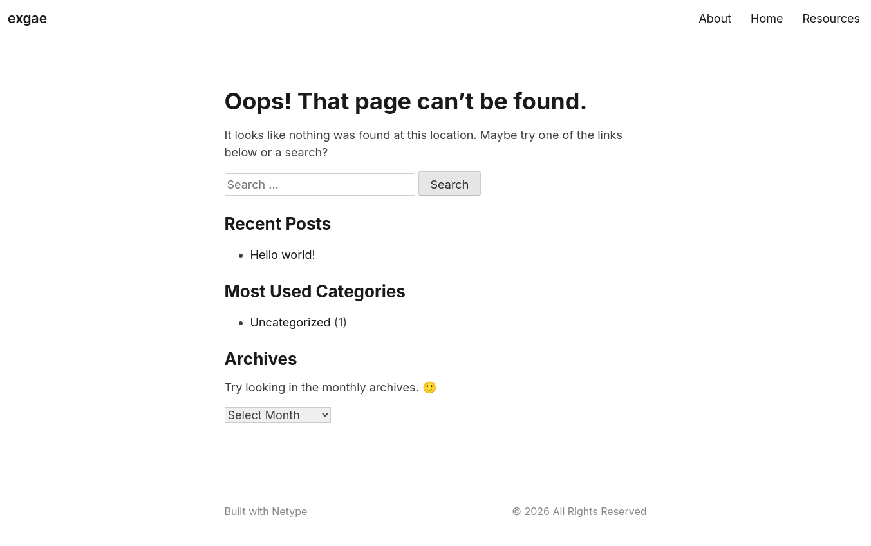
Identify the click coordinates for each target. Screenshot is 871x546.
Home (767, 18)
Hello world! (282, 254)
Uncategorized (290, 322)
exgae (27, 18)
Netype (289, 511)
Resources (831, 18)
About (714, 18)
